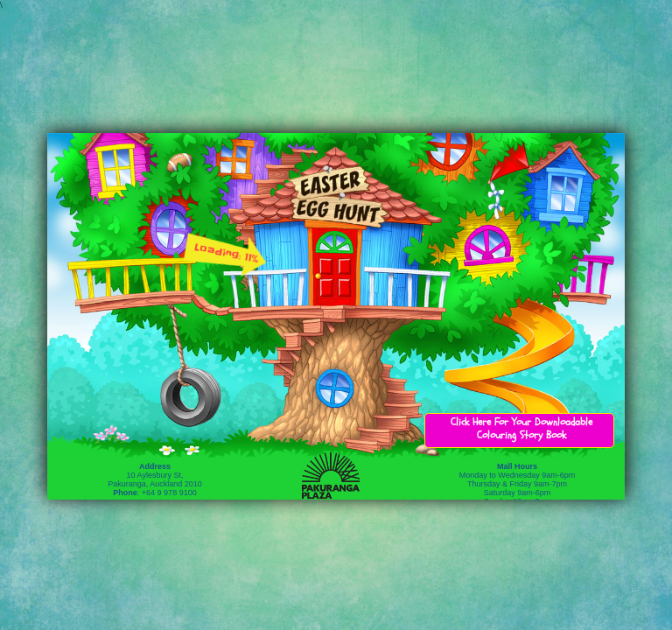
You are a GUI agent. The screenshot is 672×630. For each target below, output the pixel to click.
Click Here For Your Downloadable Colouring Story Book (521, 428)
